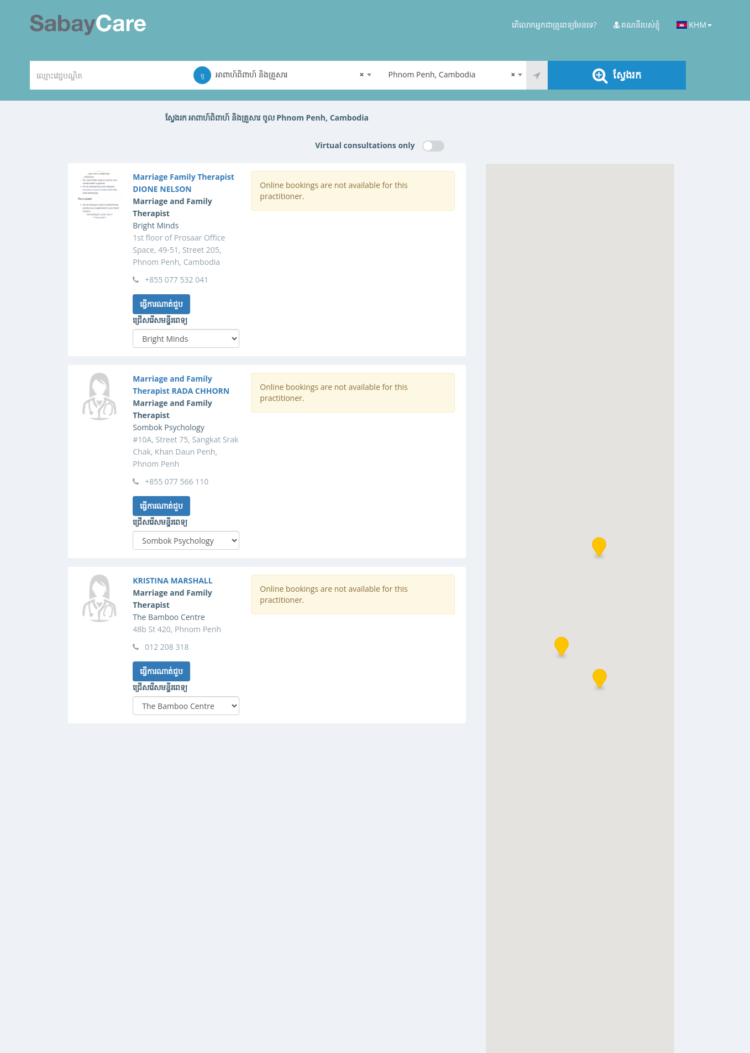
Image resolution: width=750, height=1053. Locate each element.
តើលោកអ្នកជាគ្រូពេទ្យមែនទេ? (554, 24)
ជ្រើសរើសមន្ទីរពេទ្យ (160, 320)
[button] (561, 648)
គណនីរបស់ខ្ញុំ (636, 24)
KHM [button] (694, 24)
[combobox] (288, 75)
